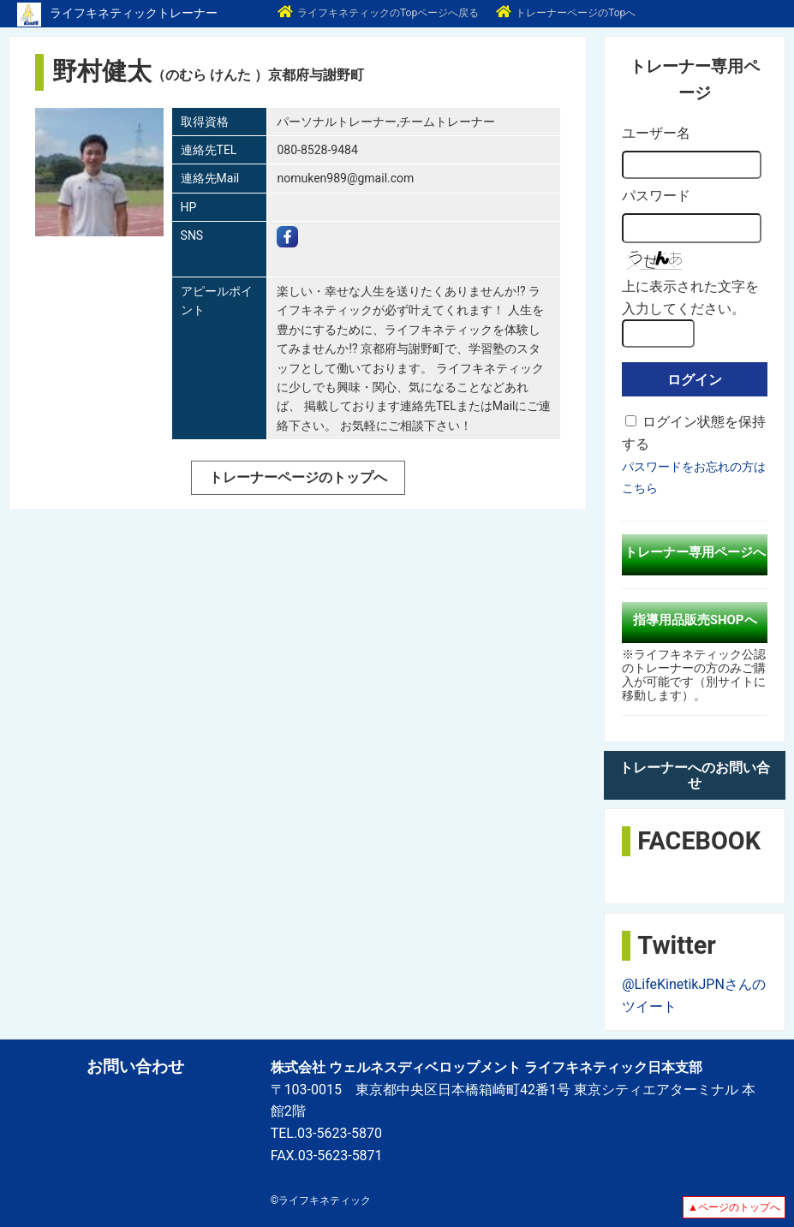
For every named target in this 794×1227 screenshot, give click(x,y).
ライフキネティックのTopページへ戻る (378, 13)
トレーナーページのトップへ (298, 477)
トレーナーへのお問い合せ (694, 775)
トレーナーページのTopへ (566, 13)
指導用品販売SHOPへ (695, 620)
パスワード (656, 196)
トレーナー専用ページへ (695, 552)
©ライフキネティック (321, 1200)
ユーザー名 (656, 133)
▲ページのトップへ (734, 1207)
